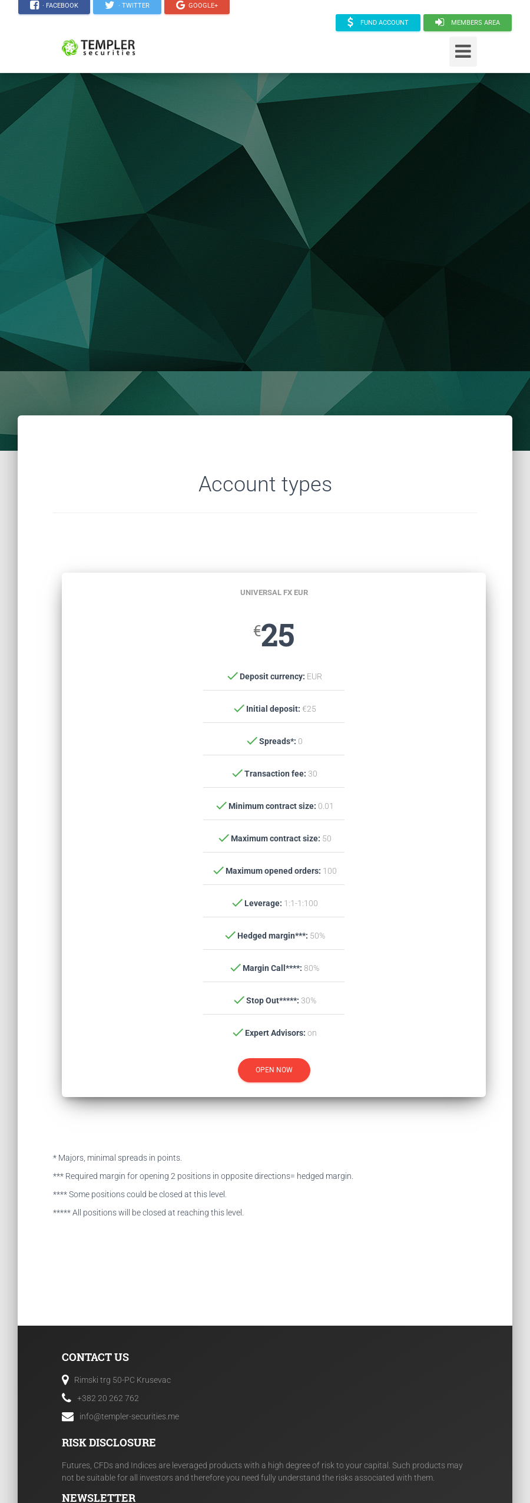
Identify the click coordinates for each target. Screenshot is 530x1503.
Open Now (274, 1070)
